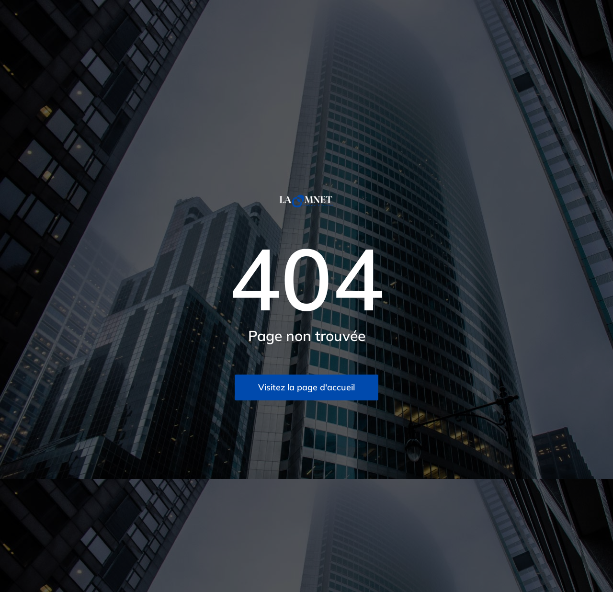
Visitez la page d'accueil (306, 387)
